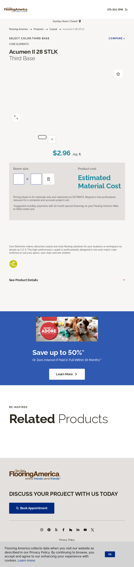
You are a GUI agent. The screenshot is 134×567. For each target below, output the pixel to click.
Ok (110, 554)
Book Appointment (31, 508)
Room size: (21, 168)
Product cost (87, 168)
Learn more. (27, 560)
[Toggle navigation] (126, 9)
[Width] (36, 179)
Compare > (117, 38)
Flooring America (18, 29)
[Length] (18, 179)
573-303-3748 (115, 9)
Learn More (67, 374)
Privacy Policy (67, 540)
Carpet (53, 29)
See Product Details (23, 280)
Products (39, 29)
